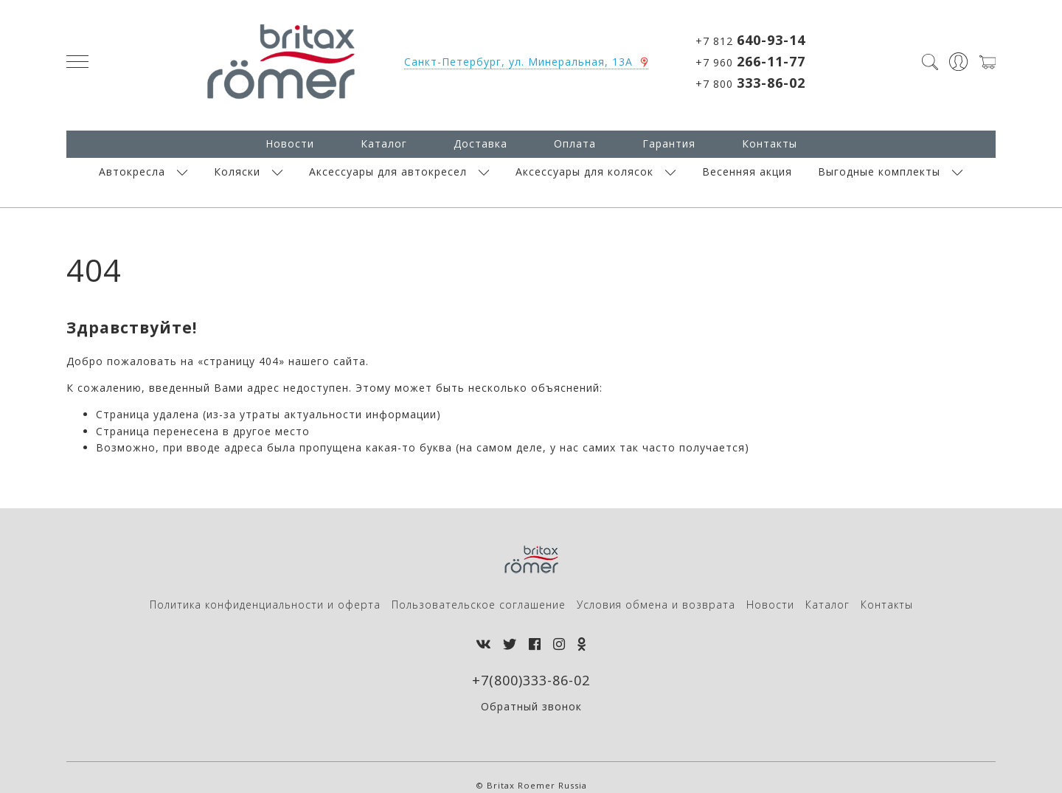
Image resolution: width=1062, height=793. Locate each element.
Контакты (769, 143)
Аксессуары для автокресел (388, 172)
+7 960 (750, 61)
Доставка (480, 143)
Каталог (384, 143)
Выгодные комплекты (879, 172)
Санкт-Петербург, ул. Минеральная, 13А (518, 62)
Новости (290, 143)
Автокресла (132, 172)
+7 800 (750, 82)
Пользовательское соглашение (479, 605)
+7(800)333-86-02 (531, 680)
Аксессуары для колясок (584, 172)
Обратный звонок (531, 706)
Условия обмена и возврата (656, 605)
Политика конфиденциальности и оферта (265, 605)
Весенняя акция (747, 172)
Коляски (237, 172)
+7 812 (750, 40)
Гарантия (668, 143)
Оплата (575, 143)
